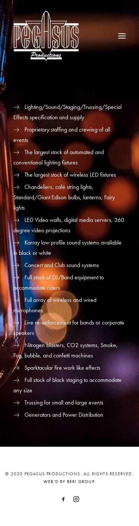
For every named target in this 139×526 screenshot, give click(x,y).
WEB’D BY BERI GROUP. (69, 482)
